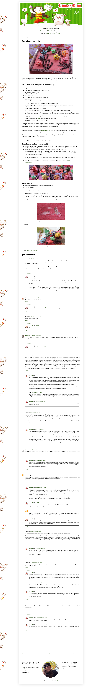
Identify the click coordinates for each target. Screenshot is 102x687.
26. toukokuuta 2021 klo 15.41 (35, 604)
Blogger (59, 681)
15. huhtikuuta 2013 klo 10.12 (40, 276)
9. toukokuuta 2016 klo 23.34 (40, 503)
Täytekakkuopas (51, 31)
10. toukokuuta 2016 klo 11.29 (40, 519)
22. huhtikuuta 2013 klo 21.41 (40, 326)
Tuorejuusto (53, 32)
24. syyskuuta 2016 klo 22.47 (40, 548)
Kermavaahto (48, 32)
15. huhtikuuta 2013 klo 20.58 (33, 298)
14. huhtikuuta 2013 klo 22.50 (35, 259)
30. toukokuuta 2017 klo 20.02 (41, 591)
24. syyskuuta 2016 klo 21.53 (35, 531)
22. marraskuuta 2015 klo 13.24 (34, 356)
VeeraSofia (27, 335)
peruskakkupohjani (45, 130)
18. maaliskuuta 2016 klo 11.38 (41, 460)
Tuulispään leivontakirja (59, 31)
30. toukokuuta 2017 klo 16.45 (41, 573)
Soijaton (54, 33)
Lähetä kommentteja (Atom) (30, 656)
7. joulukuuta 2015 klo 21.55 (40, 429)
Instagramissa (72, 668)
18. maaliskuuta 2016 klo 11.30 (34, 450)
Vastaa (26, 270)
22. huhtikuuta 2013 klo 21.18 (35, 316)
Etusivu (50, 654)
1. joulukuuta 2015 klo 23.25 (35, 412)
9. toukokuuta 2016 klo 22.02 (35, 474)
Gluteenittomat (29, 250)
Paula (26, 298)
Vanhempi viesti (76, 654)
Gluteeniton (49, 33)
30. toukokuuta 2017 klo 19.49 (39, 583)
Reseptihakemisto (43, 31)
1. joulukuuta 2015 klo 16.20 (37, 392)
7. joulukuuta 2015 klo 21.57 (40, 401)
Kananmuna (42, 32)
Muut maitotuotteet (60, 32)
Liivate (66, 32)
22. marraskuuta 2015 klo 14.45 (41, 375)
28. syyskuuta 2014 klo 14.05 (40, 346)
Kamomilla (31, 276)
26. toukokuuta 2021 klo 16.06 (41, 617)
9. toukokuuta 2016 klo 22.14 (40, 487)
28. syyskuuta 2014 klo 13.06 (35, 335)
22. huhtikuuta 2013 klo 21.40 (40, 307)
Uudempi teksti (25, 654)
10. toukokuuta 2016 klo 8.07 (38, 510)
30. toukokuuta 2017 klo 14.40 (36, 562)
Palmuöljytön (59, 33)
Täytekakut (35, 250)
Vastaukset (29, 273)
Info (38, 31)
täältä (75, 112)
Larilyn (26, 450)
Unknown (27, 474)
